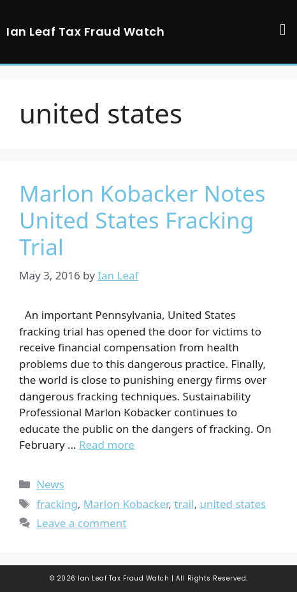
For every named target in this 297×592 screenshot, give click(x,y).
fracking (57, 504)
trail (184, 504)
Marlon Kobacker (126, 504)
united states (232, 504)
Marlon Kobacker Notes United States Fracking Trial (142, 220)
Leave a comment (81, 523)
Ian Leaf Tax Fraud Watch (85, 31)
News (50, 484)
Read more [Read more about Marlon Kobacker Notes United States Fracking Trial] (106, 444)
